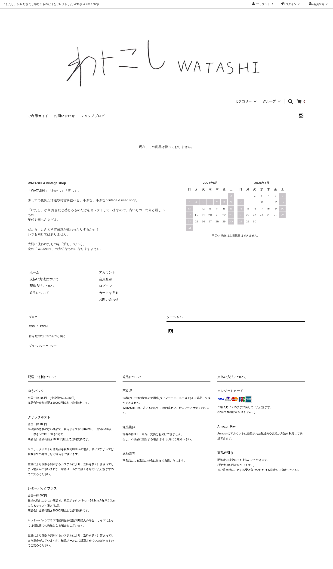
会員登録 (319, 4)
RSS (31, 322)
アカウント (263, 4)
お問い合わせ (64, 116)
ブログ (32, 315)
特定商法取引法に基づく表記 (49, 329)
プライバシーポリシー (44, 336)
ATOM (41, 322)
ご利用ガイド (38, 116)
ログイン (291, 4)
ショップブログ (92, 116)
